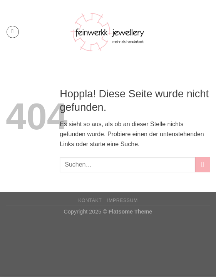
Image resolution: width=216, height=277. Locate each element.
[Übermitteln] (202, 164)
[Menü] (13, 32)
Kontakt (90, 200)
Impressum (122, 200)
